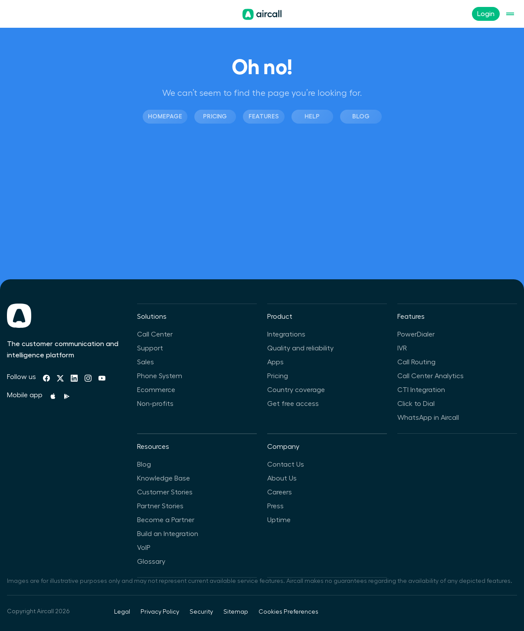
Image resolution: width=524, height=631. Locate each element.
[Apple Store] (52, 396)
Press (275, 506)
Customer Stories (165, 492)
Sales (145, 362)
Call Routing (416, 362)
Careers (279, 492)
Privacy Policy (160, 612)
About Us (282, 478)
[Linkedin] (74, 378)
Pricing (215, 116)
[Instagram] (88, 378)
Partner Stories (160, 506)
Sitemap (235, 612)
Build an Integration (167, 533)
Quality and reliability (300, 348)
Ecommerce (156, 389)
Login (486, 13)
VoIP (144, 547)
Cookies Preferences (288, 612)
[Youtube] (101, 378)
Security (201, 612)
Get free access (293, 403)
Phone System (159, 376)
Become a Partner (165, 520)
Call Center (155, 334)
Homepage (165, 116)
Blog (361, 116)
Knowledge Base (163, 478)
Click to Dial (416, 403)
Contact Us (285, 464)
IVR (402, 348)
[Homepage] (262, 14)
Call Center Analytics (430, 376)
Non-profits (155, 403)
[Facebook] (46, 378)
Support (150, 348)
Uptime (279, 520)
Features (264, 116)
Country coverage (296, 389)
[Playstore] (66, 396)
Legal (122, 612)
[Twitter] (60, 378)
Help (312, 116)
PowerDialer (416, 334)
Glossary (151, 561)
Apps (275, 362)
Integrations (286, 334)
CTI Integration (421, 389)
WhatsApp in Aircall (428, 417)
